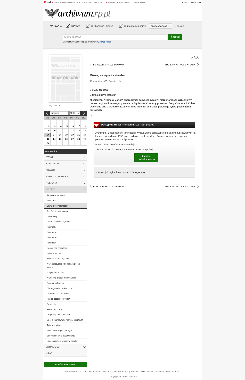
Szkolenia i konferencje (66, 2)
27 (72, 139)
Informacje (51, 227)
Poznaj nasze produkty (93, 2)
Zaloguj (184, 2)
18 (60, 135)
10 (54, 130)
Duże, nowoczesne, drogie (59, 222)
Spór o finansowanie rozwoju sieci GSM (65, 320)
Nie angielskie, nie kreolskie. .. (60, 288)
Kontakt (134, 371)
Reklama (107, 371)
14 (78, 130)
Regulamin (94, 371)
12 (66, 130)
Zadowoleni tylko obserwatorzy (61, 336)
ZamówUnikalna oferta (146, 158)
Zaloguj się (121, 172)
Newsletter (139, 2)
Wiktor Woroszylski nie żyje (59, 330)
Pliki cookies (147, 371)
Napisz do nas (121, 371)
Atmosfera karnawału (56, 195)
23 (48, 139)
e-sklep (111, 2)
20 (72, 135)
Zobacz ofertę (104, 42)
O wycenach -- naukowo (58, 293)
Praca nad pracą (54, 309)
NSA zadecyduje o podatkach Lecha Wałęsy (63, 265)
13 (72, 130)
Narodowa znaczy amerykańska (61, 278)
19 (66, 135)
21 (78, 135)
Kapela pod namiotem (57, 248)
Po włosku (51, 304)
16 (48, 135)
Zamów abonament (65, 364)
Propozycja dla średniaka (58, 315)
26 (66, 139)
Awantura (51, 200)
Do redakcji (52, 216)
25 (60, 139)
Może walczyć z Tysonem (58, 258)
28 (78, 139)
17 (54, 135)
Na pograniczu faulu (56, 272)
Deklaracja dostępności (167, 371)
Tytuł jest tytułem (54, 325)
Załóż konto (196, 2)
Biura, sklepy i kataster (57, 206)
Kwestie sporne (54, 253)
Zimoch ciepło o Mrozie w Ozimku (62, 341)
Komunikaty (124, 2)
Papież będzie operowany (58, 299)
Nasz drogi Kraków (55, 283)
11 (60, 130)
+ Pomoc (179, 26)
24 (54, 139)
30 (48, 143)
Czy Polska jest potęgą (57, 211)
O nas (83, 371)
